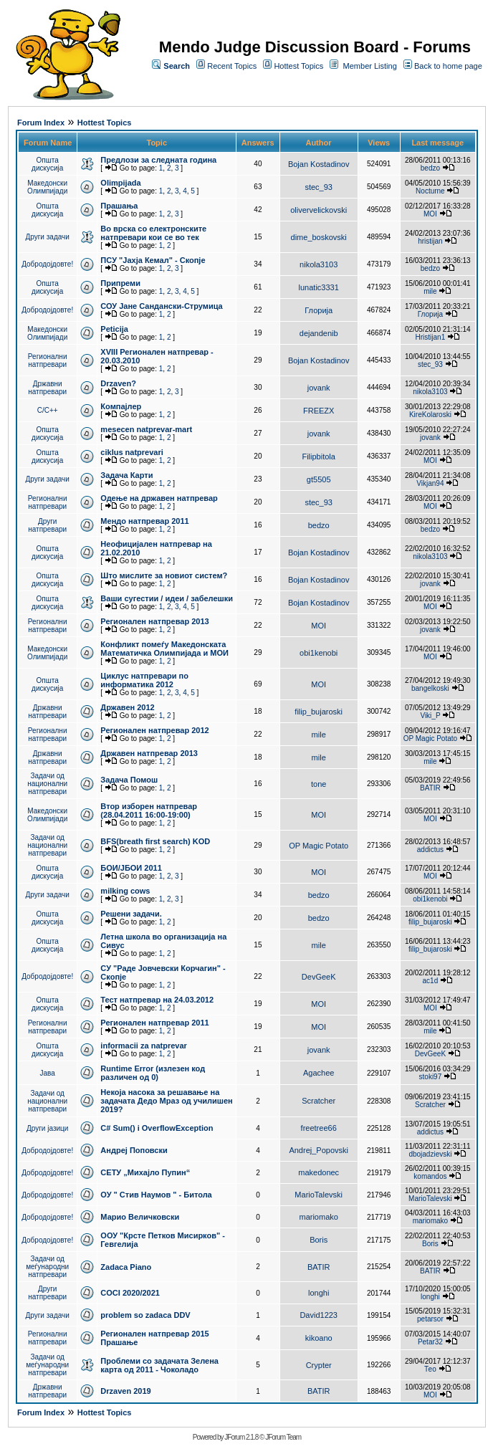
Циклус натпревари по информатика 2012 (144, 680)
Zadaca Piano (125, 1267)
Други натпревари (47, 525)
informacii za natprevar (143, 1045)
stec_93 (318, 187)
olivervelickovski (318, 210)
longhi (318, 1292)
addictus (430, 849)
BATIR (430, 788)
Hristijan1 (431, 337)
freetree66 (319, 1128)
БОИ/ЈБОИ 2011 (130, 868)
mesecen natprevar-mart (146, 429)
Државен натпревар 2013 (149, 753)
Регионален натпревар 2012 (154, 730)
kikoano (318, 1338)
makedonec (318, 1172)
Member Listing (370, 66)
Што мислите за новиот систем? (163, 575)
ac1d (431, 981)
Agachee (318, 1072)
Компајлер (120, 406)
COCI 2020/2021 (130, 1292)
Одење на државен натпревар (158, 498)
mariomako (318, 1217)
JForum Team (283, 1437)
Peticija (114, 329)
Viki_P (430, 715)
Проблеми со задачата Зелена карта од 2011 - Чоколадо (159, 1365)
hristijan (430, 241)
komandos (429, 1176)
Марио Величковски (139, 1217)
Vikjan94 (430, 483)
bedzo (430, 168)
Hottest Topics (298, 66)
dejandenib (319, 333)
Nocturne (430, 191)
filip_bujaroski (319, 711)
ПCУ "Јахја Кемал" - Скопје (152, 260)
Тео (430, 1369)
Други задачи (48, 237)
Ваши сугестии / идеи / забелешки (166, 598)
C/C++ (47, 410)
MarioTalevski (319, 1194)
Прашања (119, 205)
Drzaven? (118, 383)
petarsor (430, 1319)
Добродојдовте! (47, 264)
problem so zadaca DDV (145, 1315)
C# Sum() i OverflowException (156, 1128)
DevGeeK (319, 976)
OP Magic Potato (430, 738)
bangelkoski (430, 688)
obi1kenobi (319, 653)
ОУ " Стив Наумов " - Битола (155, 1194)
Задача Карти (126, 475)
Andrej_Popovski (318, 1150)
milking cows (125, 890)
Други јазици (47, 1128)
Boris (318, 1239)
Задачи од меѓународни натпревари (47, 1266)
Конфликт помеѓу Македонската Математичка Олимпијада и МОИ (164, 648)
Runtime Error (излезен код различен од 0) (152, 1072)
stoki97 (430, 1077)
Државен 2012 (127, 707)
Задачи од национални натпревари (47, 783)
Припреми (120, 283)
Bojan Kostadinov (319, 164)
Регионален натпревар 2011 (154, 1022)
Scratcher (318, 1100)
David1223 (319, 1315)
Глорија (318, 310)
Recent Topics (232, 66)
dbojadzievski (429, 1154)
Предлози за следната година (158, 160)
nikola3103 (319, 264)
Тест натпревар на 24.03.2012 (157, 999)
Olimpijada (120, 182)
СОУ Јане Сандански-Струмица (161, 306)
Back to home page (448, 66)
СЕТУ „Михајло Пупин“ (145, 1172)
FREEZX (318, 410)
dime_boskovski (319, 237)
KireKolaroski (430, 415)
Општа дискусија (47, 164)
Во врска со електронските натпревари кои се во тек (153, 233)
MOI (430, 214)
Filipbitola (318, 456)
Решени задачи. (130, 913)
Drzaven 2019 (125, 1391)
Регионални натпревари (47, 360)
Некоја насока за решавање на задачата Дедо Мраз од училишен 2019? (166, 1101)
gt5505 (319, 479)
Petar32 (430, 1342)
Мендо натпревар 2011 (144, 521)
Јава (47, 1073)
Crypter (319, 1365)
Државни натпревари (47, 388)
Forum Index (40, 122)
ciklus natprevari (131, 452)
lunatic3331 (319, 287)
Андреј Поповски (133, 1150)
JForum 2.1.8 (241, 1437)
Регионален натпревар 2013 (154, 621)
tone (318, 784)
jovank (318, 387)
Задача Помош (129, 779)
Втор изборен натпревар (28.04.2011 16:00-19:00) (148, 810)
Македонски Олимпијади (47, 187)
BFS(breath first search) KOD (155, 841)
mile (430, 291)
